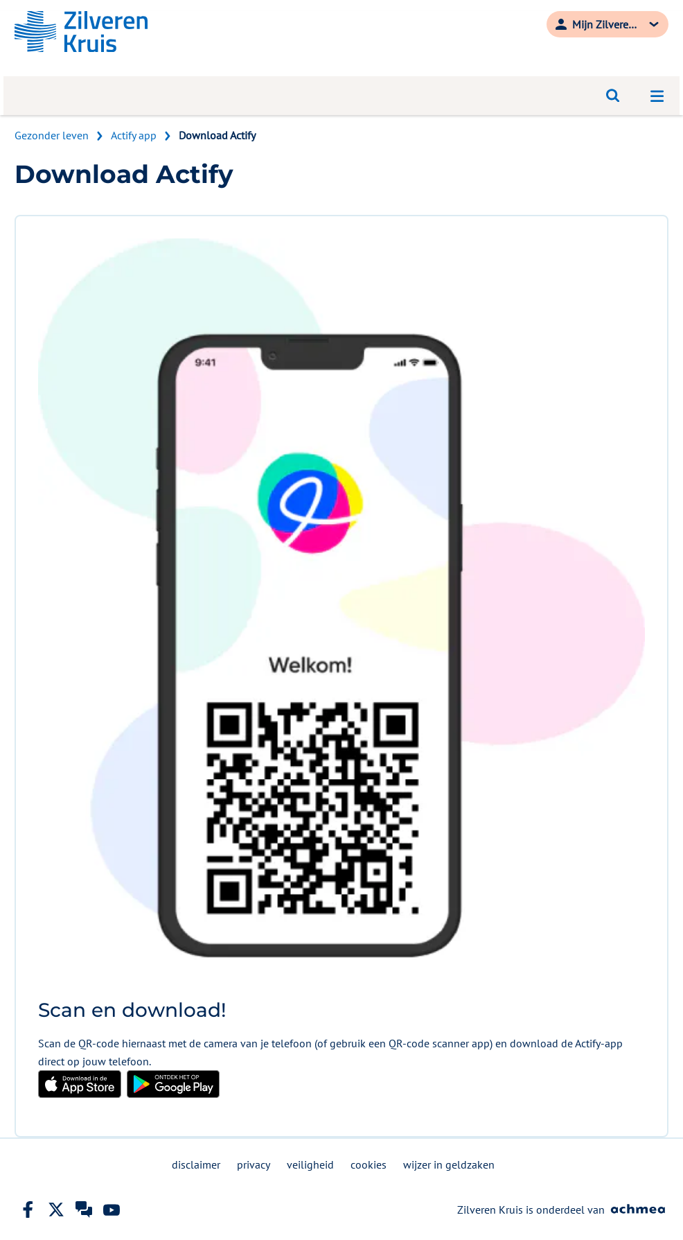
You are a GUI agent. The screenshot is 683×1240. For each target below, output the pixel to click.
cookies (369, 1164)
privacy (253, 1164)
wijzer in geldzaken (449, 1164)
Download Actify (217, 135)
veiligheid (310, 1164)
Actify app (134, 135)
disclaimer (196, 1164)
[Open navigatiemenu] (657, 95)
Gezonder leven (52, 135)
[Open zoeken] (613, 95)
